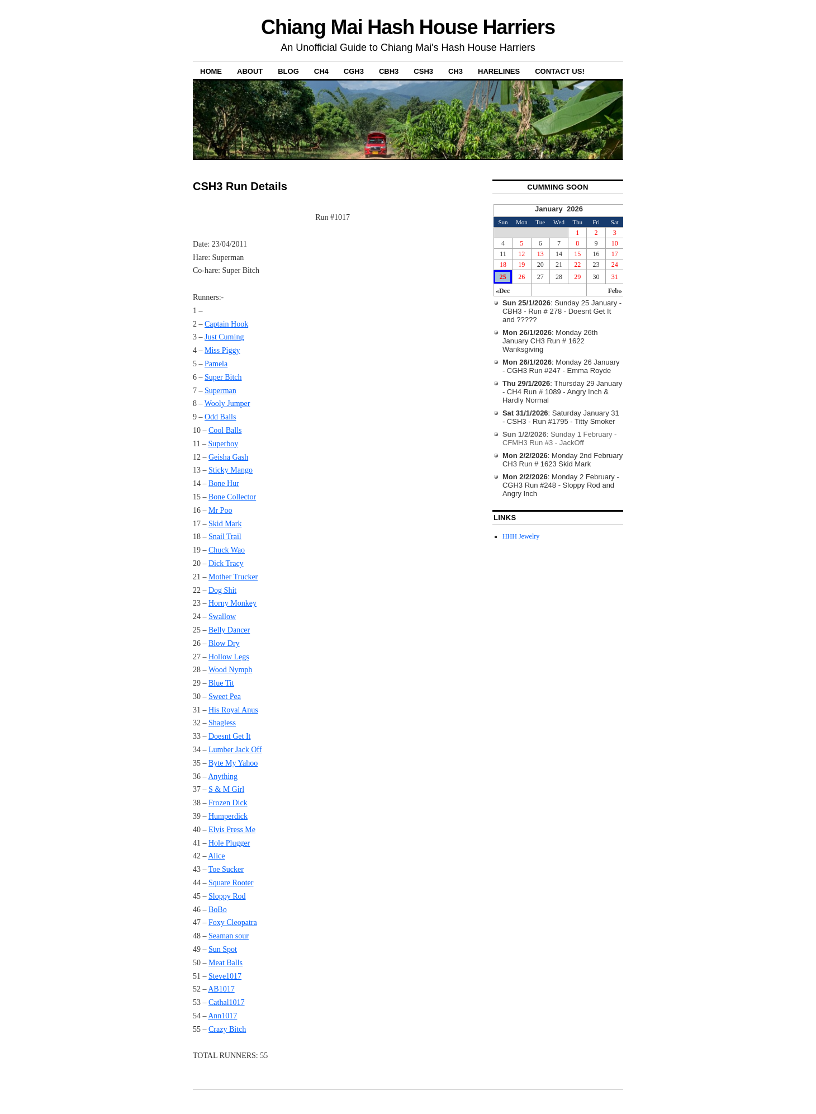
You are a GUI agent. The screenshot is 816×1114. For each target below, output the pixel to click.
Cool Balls (225, 430)
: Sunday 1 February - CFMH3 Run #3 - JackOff (559, 438)
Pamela (216, 364)
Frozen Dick (228, 803)
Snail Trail (224, 536)
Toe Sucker (226, 869)
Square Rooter (230, 883)
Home (211, 71)
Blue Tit (221, 683)
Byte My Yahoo (233, 763)
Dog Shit (222, 590)
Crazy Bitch (227, 1029)
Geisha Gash (228, 457)
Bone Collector (232, 497)
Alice (216, 856)
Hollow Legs (228, 657)
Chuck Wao (226, 550)
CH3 (455, 71)
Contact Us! (560, 71)
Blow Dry (224, 643)
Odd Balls (220, 417)
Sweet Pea (224, 696)
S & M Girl (226, 789)
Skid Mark (225, 524)
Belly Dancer (229, 630)
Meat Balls (225, 963)
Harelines (499, 71)
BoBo (217, 909)
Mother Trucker (233, 577)
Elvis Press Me (231, 829)
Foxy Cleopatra (232, 922)
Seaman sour (228, 936)
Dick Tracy (226, 563)
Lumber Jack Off (235, 749)
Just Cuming (224, 337)
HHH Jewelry (520, 536)
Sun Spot (222, 949)
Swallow (222, 616)
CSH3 (423, 71)
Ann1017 (222, 1016)
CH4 (321, 71)
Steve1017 (224, 976)
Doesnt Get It (229, 736)
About (250, 71)
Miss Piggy (222, 350)
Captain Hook (226, 324)
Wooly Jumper (227, 403)
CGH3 (354, 71)
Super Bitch (223, 377)
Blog (288, 71)
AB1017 (221, 989)
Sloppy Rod (227, 896)
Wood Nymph (230, 669)
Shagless (222, 723)
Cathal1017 (226, 1002)
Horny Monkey (232, 603)
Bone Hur (223, 483)
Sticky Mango (230, 470)
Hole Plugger (229, 843)
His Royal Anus (233, 710)
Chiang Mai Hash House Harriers (408, 27)
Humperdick (228, 816)
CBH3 (388, 71)
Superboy (223, 444)
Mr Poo (220, 510)
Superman (220, 390)
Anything (223, 776)
